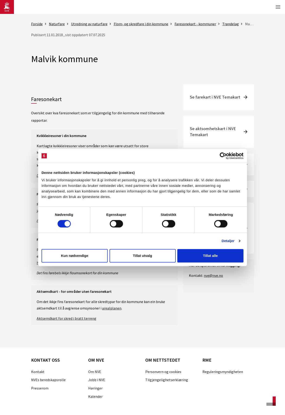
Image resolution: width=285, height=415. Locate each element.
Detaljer (228, 241)
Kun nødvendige (74, 256)
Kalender (95, 396)
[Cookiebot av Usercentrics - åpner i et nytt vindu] (223, 155)
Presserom (40, 388)
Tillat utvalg (142, 256)
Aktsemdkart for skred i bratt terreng (66, 318)
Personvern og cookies (163, 371)
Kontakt (38, 371)
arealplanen (111, 308)
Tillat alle (210, 256)
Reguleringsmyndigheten (222, 371)
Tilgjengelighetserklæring (166, 379)
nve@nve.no (213, 275)
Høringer (95, 388)
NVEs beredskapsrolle (48, 379)
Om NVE (94, 371)
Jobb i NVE (96, 379)
